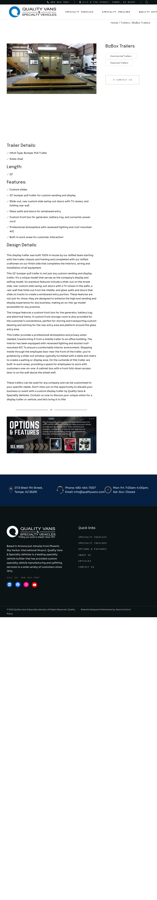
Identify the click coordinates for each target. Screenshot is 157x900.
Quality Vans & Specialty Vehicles (30, 609)
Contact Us (86, 567)
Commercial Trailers (121, 56)
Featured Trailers (119, 63)
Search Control (123, 609)
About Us (84, 555)
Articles (84, 561)
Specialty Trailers (92, 543)
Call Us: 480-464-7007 (23, 577)
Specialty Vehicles (92, 537)
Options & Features (92, 549)
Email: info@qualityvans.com (85, 492)
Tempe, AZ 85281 (26, 492)
